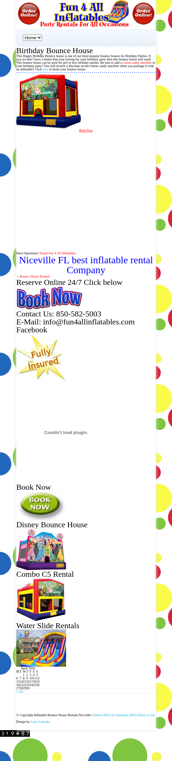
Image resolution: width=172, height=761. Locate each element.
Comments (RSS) (125, 715)
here (45, 69)
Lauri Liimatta (40, 721)
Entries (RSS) (102, 715)
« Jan (19, 691)
